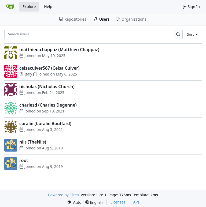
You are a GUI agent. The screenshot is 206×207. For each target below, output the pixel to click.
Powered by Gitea (63, 194)
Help (48, 6)
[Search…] (178, 34)
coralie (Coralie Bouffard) (45, 123)
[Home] (10, 7)
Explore (29, 6)
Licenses (118, 202)
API (136, 202)
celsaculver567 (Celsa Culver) (49, 68)
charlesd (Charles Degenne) (48, 105)
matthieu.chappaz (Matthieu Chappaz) (59, 49)
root (23, 160)
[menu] (193, 34)
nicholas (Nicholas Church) (47, 86)
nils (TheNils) (32, 142)
